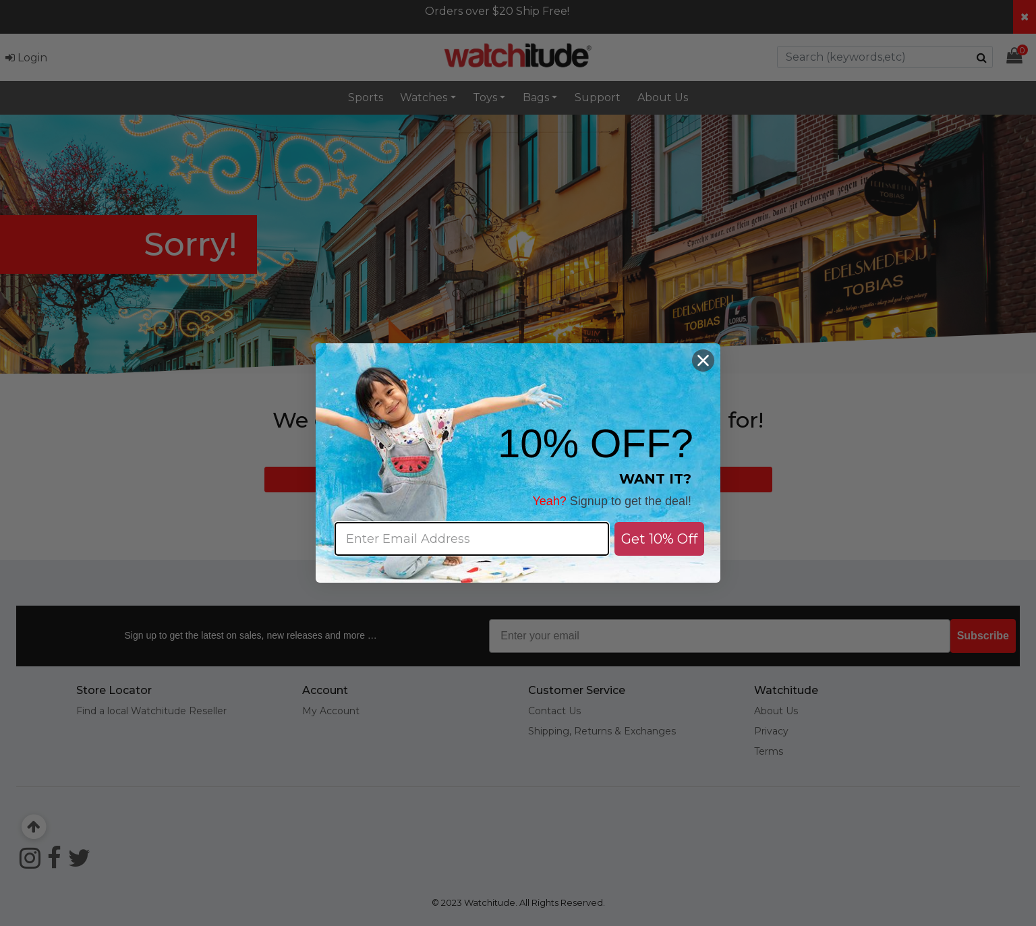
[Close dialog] (703, 360)
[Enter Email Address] (472, 539)
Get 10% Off (659, 539)
